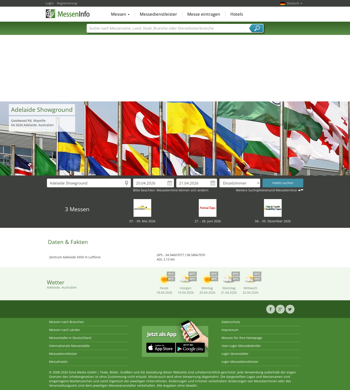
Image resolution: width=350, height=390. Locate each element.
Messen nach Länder (64, 330)
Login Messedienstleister (240, 362)
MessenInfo (68, 13)
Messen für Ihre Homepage (242, 338)
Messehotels (58, 362)
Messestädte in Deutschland (70, 338)
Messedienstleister (158, 14)
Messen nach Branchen (66, 322)
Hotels (236, 14)
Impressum (230, 330)
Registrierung (67, 3)
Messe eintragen (203, 14)
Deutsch (294, 3)
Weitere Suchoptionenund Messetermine (266, 190)
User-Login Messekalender (241, 346)
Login (50, 3)
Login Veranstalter (235, 354)
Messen (120, 14)
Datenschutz (231, 322)
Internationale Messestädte (69, 346)
